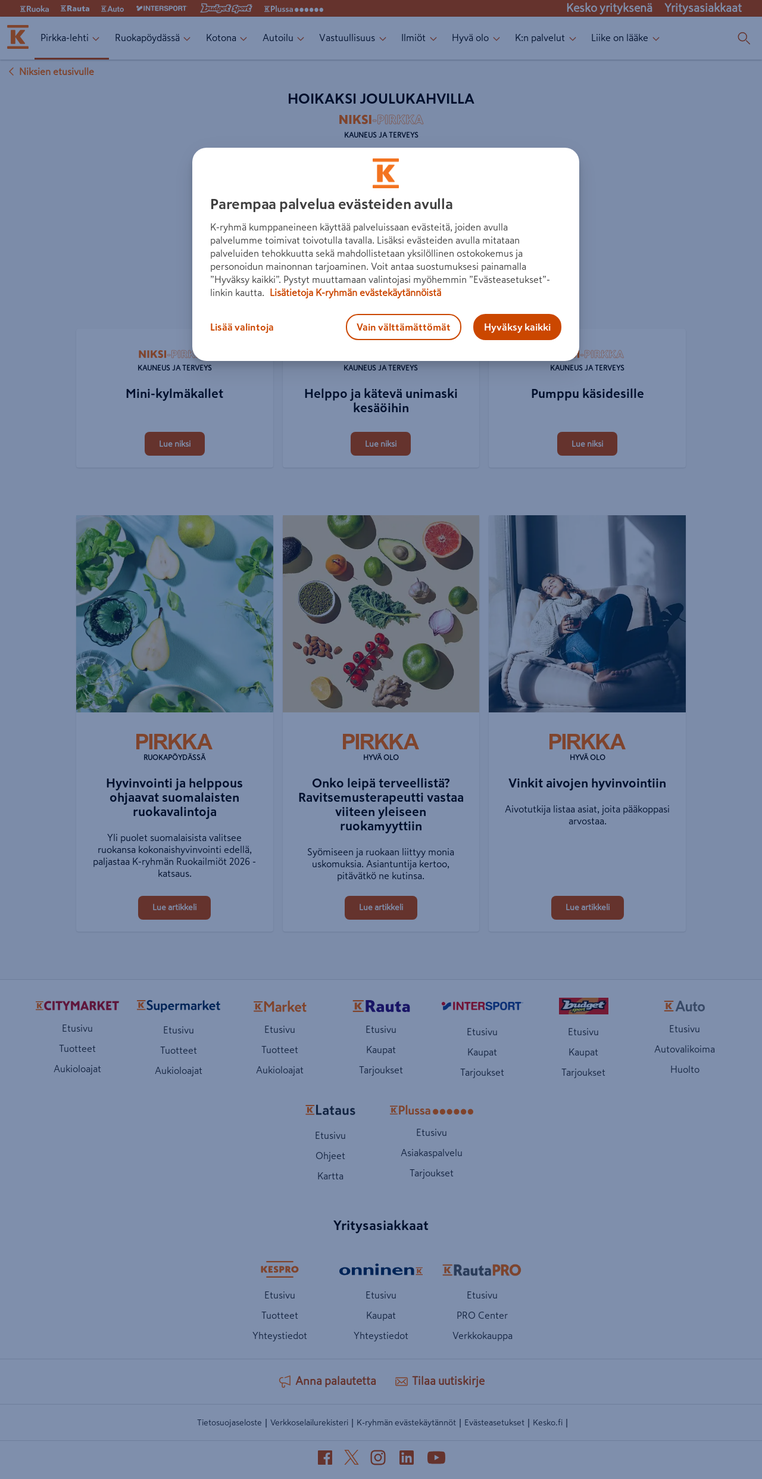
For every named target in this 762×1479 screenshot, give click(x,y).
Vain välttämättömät (404, 327)
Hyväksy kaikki (517, 327)
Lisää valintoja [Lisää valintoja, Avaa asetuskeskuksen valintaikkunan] (242, 327)
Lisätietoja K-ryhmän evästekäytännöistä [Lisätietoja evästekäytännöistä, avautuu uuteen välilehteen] (354, 292)
